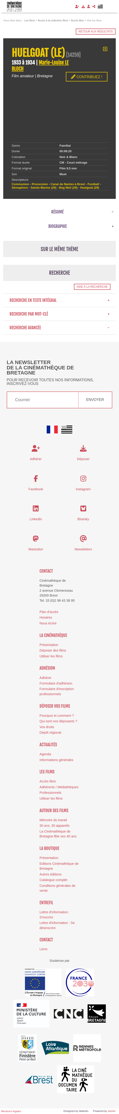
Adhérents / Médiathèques (59, 787)
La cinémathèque (53, 635)
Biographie (57, 226)
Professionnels (50, 792)
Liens (43, 949)
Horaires (46, 617)
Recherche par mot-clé (59, 313)
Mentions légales (11, 1111)
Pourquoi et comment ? (57, 715)
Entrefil (46, 902)
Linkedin (36, 519)
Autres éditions (50, 874)
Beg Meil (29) (68, 187)
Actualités (48, 744)
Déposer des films (53, 650)
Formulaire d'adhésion (56, 683)
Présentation (49, 645)
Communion (20, 184)
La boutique (49, 848)
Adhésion (47, 668)
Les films (47, 771)
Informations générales (56, 760)
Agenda (45, 754)
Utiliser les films (51, 656)
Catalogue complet (53, 880)
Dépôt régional (50, 732)
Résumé (57, 211)
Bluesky (83, 519)
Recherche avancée (59, 327)
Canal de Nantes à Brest (68, 184)
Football (93, 184)
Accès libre (48, 781)
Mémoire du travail (53, 820)
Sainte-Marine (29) (43, 187)
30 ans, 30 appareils (55, 825)
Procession (40, 184)
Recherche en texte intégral (59, 300)
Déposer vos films (55, 706)
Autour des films (54, 810)
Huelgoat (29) (89, 187)
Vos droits (47, 727)
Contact (46, 571)
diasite (112, 1111)
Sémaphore (20, 187)
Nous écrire (48, 623)
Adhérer (45, 678)
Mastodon (35, 549)
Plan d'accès (49, 612)
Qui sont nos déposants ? (58, 721)
